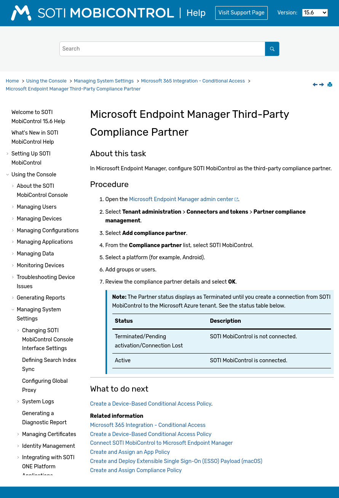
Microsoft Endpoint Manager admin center (181, 199)
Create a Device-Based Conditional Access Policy (49, 235)
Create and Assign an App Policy (130, 452)
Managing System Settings (104, 81)
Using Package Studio (38, 469)
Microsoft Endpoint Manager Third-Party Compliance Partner (73, 89)
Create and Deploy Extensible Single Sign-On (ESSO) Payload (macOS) (176, 461)
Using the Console (46, 81)
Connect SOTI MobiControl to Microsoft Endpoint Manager (161, 443)
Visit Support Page (242, 13)
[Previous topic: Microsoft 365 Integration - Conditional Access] (315, 85)
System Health (29, 437)
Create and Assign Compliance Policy (136, 470)
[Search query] (169, 48)
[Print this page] (330, 85)
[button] (19, 116)
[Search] (272, 48)
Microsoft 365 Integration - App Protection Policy (43, 384)
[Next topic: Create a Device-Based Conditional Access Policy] (322, 85)
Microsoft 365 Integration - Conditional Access (193, 81)
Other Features (35, 404)
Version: (287, 13)
